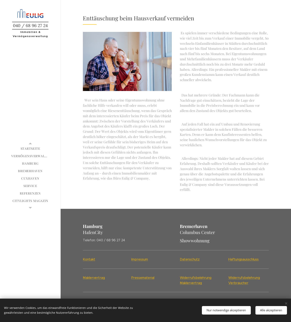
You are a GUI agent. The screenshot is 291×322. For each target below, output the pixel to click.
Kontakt (89, 259)
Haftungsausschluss (243, 259)
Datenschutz (190, 259)
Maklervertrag (94, 278)
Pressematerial (142, 278)
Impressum (139, 259)
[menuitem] (30, 148)
